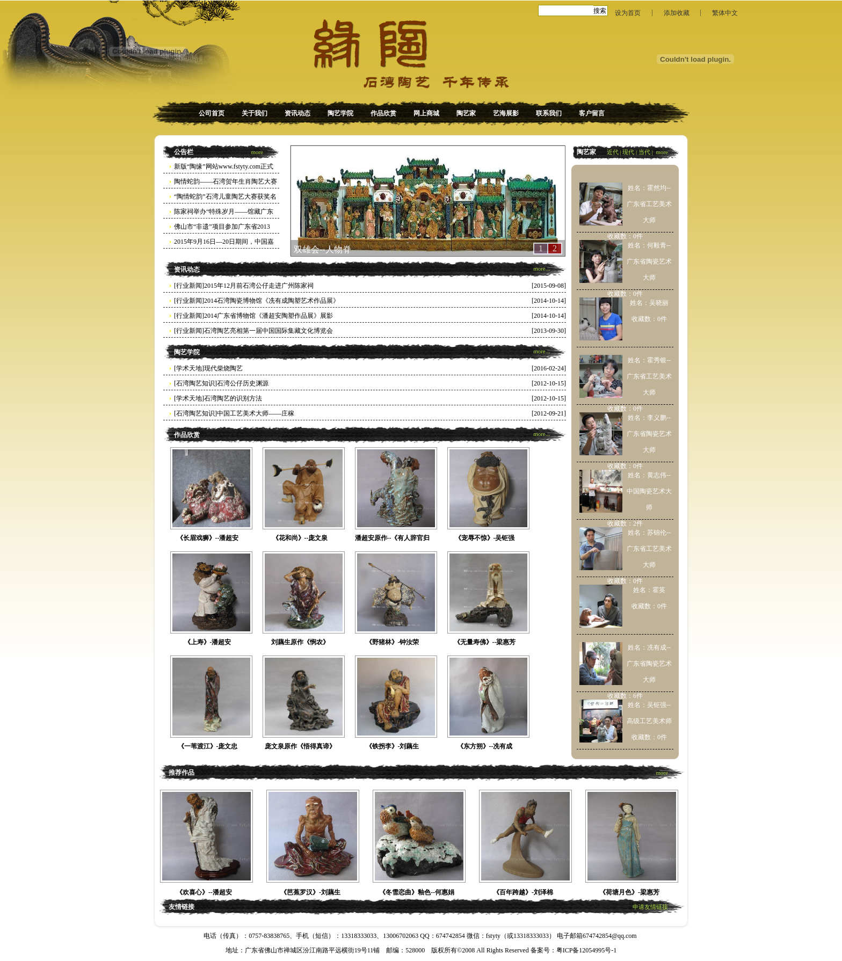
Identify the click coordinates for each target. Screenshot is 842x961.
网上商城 (426, 113)
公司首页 (211, 113)
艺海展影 (506, 113)
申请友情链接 (650, 907)
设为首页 (628, 13)
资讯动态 (297, 113)
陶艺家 (466, 113)
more (257, 152)
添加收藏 (676, 13)
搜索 (599, 10)
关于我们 (254, 113)
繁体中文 (725, 13)
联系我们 (549, 113)
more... (541, 268)
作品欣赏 (383, 113)
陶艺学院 (340, 113)
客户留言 (592, 113)
